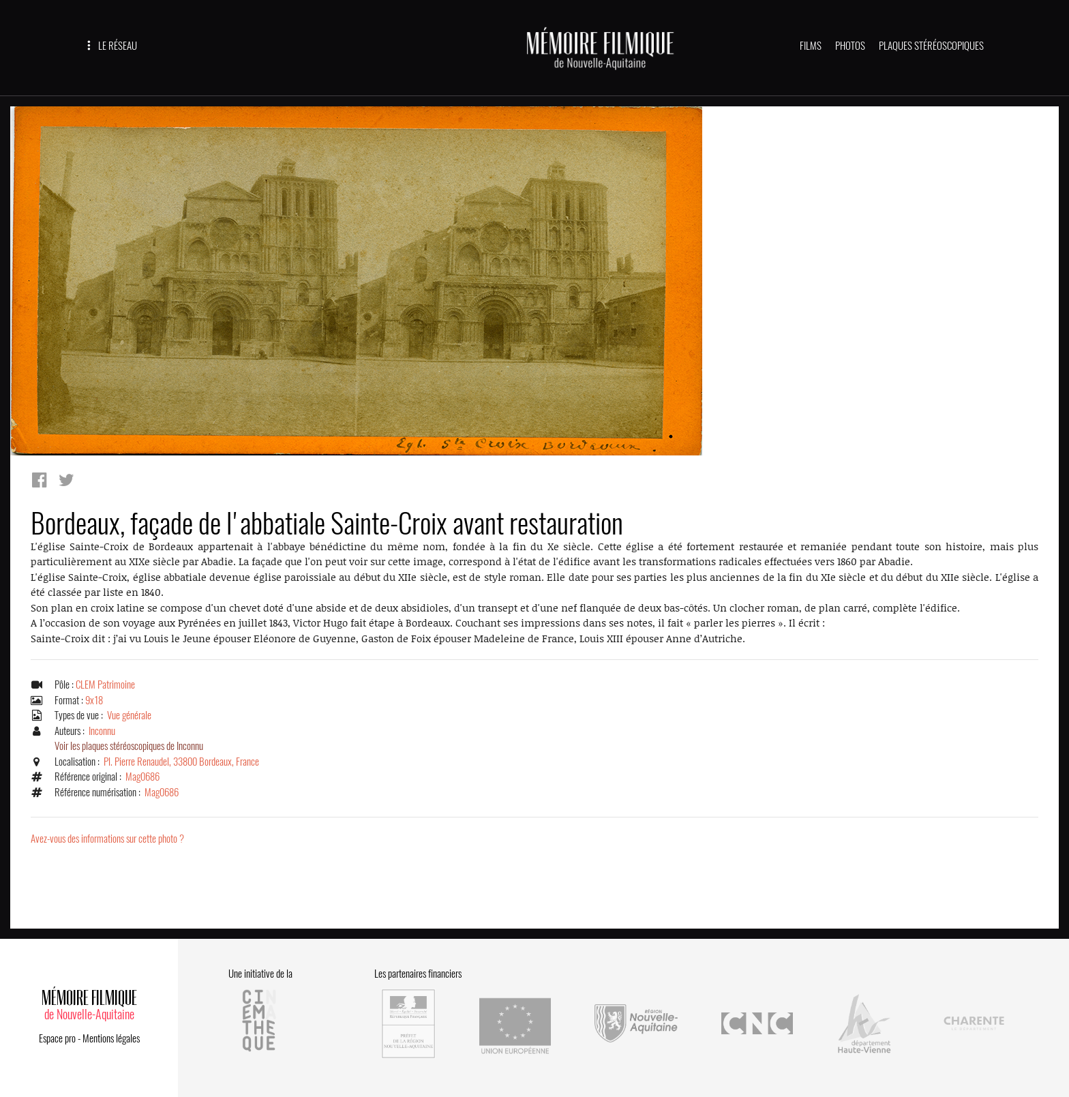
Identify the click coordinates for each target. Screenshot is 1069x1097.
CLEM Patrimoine (105, 684)
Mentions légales (111, 1038)
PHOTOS (850, 45)
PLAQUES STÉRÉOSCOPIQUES (931, 45)
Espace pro (57, 1038)
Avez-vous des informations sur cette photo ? (107, 838)
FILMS (811, 45)
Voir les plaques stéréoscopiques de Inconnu (129, 746)
